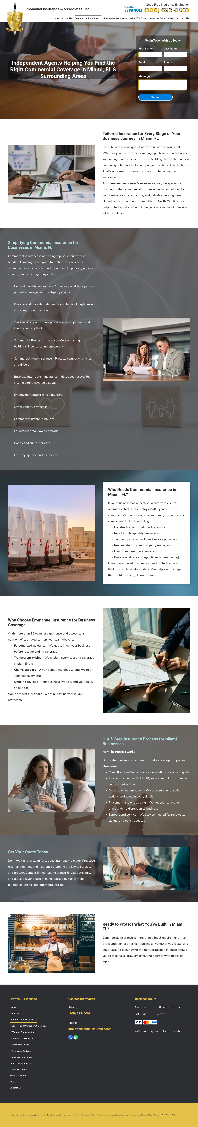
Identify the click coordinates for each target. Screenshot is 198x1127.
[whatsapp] (75, 1037)
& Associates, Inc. (75, 9)
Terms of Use (159, 1115)
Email (142, 62)
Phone (168, 62)
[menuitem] (56, 18)
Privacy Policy (171, 1115)
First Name (145, 48)
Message (144, 76)
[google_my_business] (70, 1037)
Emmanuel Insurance (41, 9)
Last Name (171, 48)
